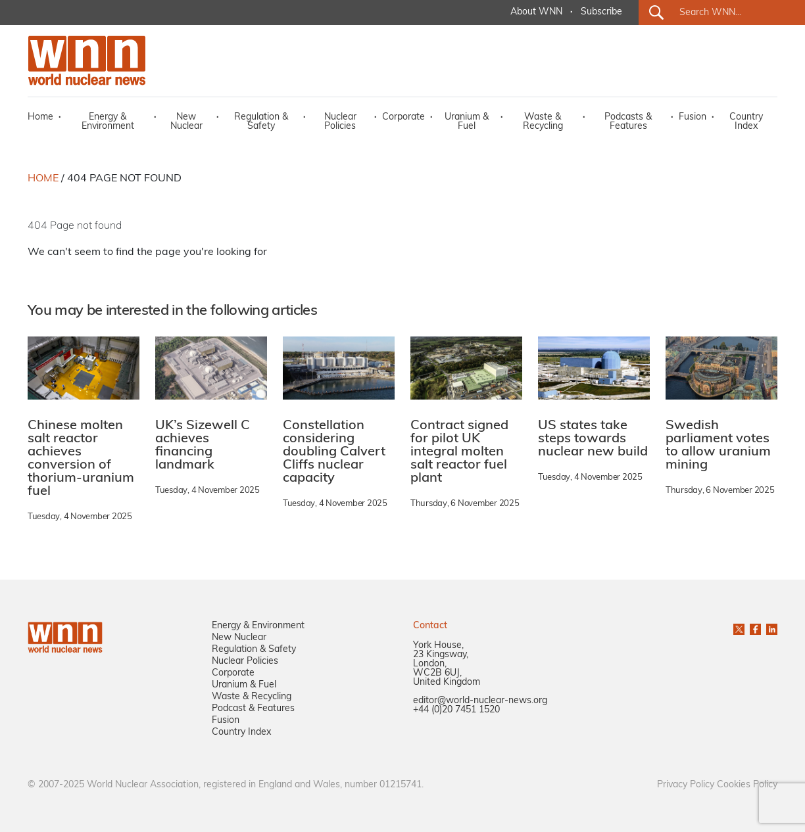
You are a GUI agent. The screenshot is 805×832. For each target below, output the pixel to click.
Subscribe (601, 12)
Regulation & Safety (261, 121)
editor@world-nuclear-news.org (480, 701)
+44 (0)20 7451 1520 (456, 710)
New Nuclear (186, 121)
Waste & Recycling (543, 121)
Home (40, 117)
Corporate (403, 117)
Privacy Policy (685, 785)
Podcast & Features (253, 709)
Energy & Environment (108, 121)
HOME (43, 178)
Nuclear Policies (340, 121)
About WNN (536, 12)
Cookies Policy (747, 785)
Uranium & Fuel (467, 121)
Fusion (692, 117)
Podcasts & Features (628, 121)
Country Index (746, 121)
